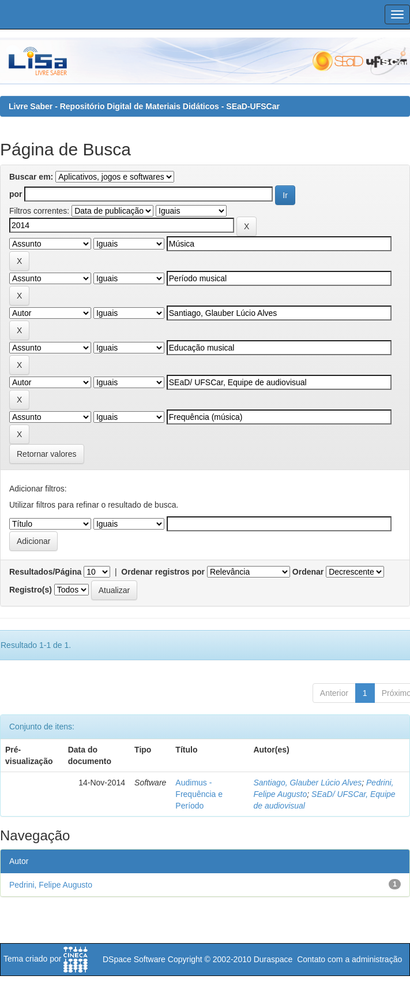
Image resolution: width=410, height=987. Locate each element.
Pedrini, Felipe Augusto (50, 884)
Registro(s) (30, 589)
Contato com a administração (349, 959)
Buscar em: (31, 176)
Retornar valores (47, 454)
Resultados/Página (45, 571)
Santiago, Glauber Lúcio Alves (307, 782)
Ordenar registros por (163, 571)
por (15, 194)
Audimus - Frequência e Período (199, 794)
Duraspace (273, 959)
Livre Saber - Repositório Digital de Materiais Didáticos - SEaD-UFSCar (144, 106)
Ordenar (308, 571)
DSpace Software (134, 959)
